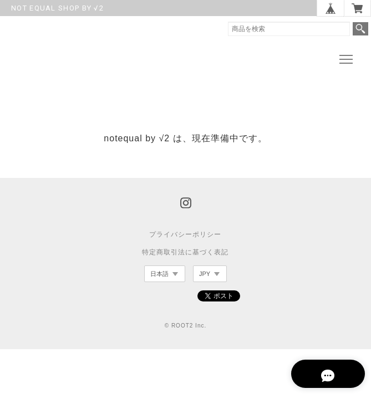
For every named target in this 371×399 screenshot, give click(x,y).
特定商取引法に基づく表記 (185, 254)
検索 (360, 28)
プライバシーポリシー (185, 237)
